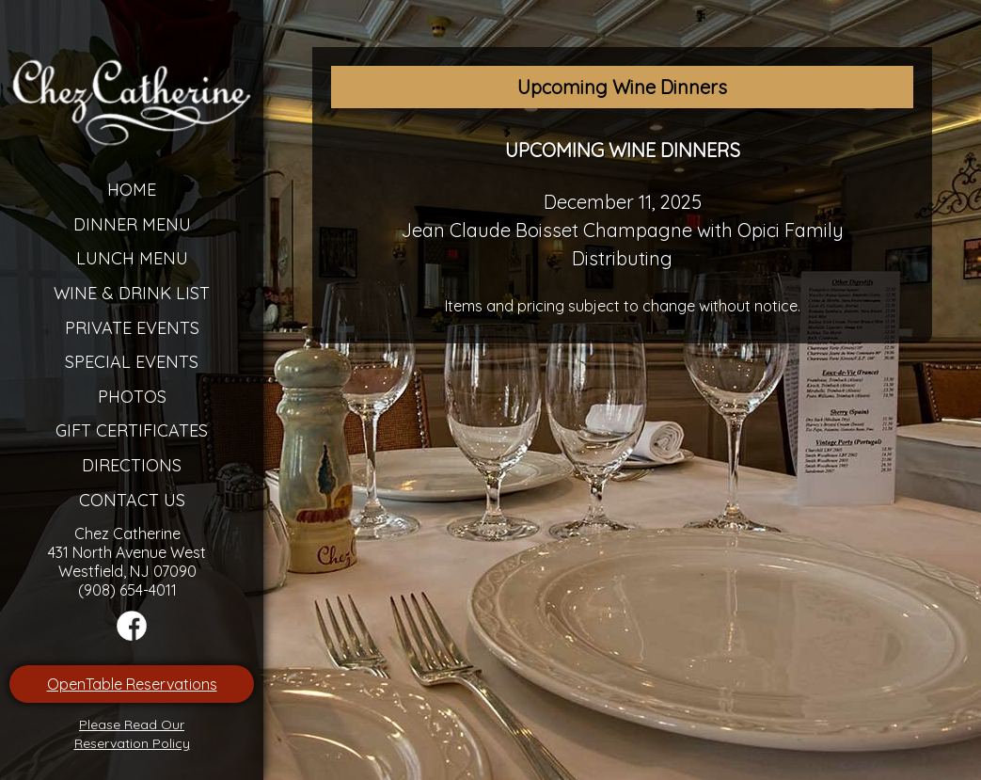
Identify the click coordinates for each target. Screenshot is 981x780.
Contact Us (132, 500)
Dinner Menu (132, 224)
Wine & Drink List (132, 293)
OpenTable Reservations (132, 684)
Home (131, 189)
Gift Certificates (131, 430)
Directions (132, 465)
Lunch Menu (132, 258)
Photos (132, 396)
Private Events (132, 328)
